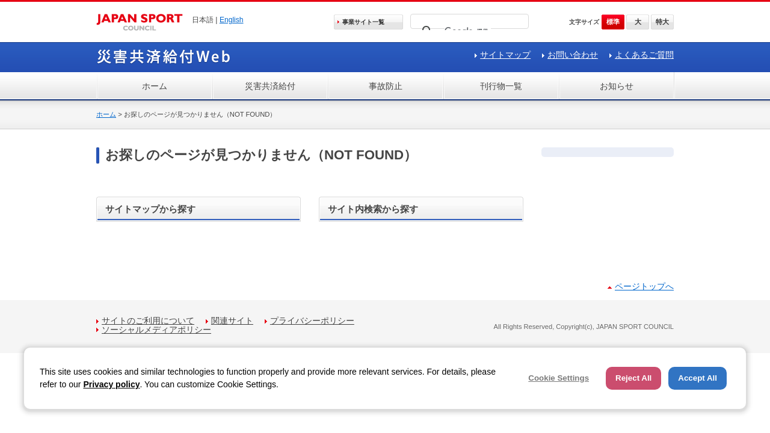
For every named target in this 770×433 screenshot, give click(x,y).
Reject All (633, 377)
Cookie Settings (558, 377)
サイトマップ (505, 55)
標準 (613, 21)
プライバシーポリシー (312, 320)
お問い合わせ (572, 55)
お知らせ (616, 86)
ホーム (154, 86)
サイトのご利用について (148, 320)
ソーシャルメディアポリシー (156, 329)
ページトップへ (644, 286)
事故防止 (385, 86)
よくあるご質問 (644, 55)
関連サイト (232, 320)
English (232, 20)
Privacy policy (111, 384)
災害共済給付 (270, 86)
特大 (662, 21)
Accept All (697, 377)
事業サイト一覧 (363, 22)
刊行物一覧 (501, 86)
